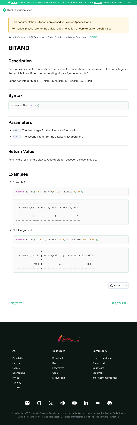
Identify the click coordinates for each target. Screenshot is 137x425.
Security (16, 382)
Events (16, 367)
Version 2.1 (86, 28)
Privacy (16, 377)
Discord (98, 2)
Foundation (18, 358)
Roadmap (97, 372)
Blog (54, 363)
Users (55, 372)
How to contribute (102, 358)
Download (57, 358)
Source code (99, 363)
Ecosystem (58, 367)
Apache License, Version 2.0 (91, 413)
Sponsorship (19, 372)
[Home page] (9, 37)
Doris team (98, 367)
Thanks (16, 387)
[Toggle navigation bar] (132, 10)
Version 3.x (104, 28)
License (16, 363)
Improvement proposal (104, 377)
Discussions (58, 377)
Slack (14, 2)
